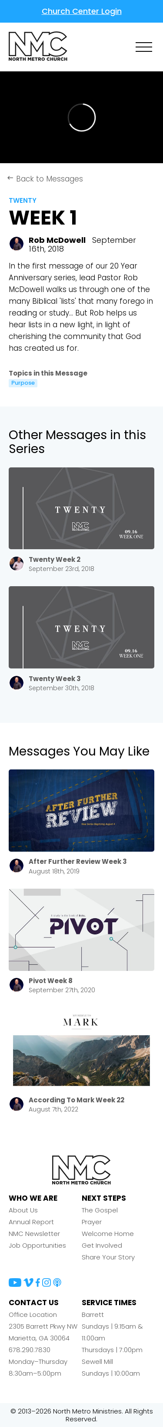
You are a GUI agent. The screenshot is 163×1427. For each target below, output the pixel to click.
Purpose (23, 383)
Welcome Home (108, 1233)
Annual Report (31, 1221)
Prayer (92, 1221)
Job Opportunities (37, 1245)
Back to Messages (45, 179)
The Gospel (100, 1210)
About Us (23, 1210)
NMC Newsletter (34, 1233)
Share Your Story (108, 1257)
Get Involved (102, 1245)
